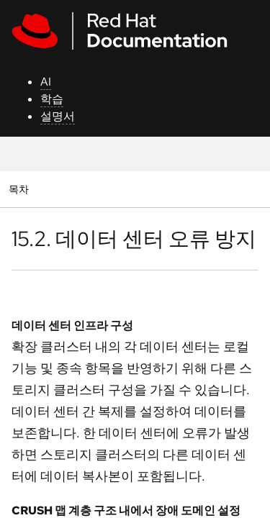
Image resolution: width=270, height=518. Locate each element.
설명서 (57, 116)
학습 (51, 98)
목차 (20, 189)
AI (45, 81)
